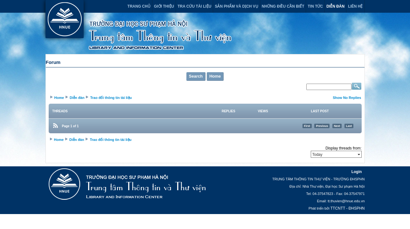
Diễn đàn (335, 6)
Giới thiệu (164, 6)
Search (196, 76)
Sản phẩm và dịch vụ (236, 6)
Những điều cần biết (283, 6)
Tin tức (315, 6)
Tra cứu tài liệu (194, 6)
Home (215, 76)
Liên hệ (355, 6)
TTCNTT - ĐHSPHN (347, 208)
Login (356, 172)
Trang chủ (139, 6)
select (358, 154)
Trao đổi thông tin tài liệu (111, 98)
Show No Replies (347, 98)
